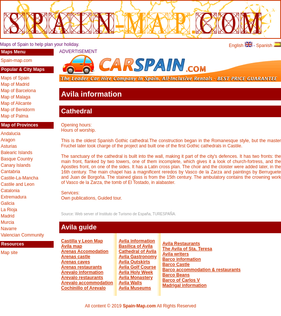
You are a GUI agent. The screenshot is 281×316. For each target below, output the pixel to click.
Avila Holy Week (136, 272)
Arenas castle (75, 256)
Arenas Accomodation (84, 251)
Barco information (181, 259)
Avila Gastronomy (138, 256)
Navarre (9, 228)
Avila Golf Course (137, 267)
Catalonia (10, 190)
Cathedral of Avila (137, 251)
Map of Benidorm (18, 109)
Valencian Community (22, 235)
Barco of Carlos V (181, 280)
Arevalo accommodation (87, 282)
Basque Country (17, 159)
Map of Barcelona (18, 90)
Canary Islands (16, 165)
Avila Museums (135, 288)
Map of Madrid (15, 84)
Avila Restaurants (181, 243)
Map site (9, 252)
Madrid (8, 216)
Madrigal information (184, 285)
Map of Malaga (15, 97)
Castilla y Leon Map (82, 241)
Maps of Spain (15, 78)
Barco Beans (176, 275)
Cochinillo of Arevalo (83, 288)
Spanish (268, 45)
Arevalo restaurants (82, 277)
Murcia (7, 222)
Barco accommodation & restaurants (201, 269)
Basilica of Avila (135, 246)
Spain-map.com (16, 60)
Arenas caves (75, 262)
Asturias (9, 146)
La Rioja (9, 209)
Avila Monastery (136, 277)
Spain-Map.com (139, 306)
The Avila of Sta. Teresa (187, 248)
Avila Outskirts (134, 262)
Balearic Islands (16, 152)
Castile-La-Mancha (19, 178)
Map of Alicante (16, 103)
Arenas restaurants (81, 267)
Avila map (71, 246)
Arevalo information (82, 272)
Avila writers (175, 254)
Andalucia (10, 133)
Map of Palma (14, 116)
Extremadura (13, 197)
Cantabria (10, 171)
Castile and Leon (17, 184)
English (240, 45)
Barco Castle (176, 264)
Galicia (8, 203)
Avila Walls (130, 282)
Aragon (8, 140)
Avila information (137, 241)
